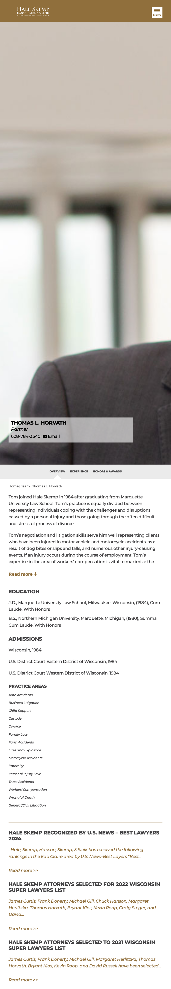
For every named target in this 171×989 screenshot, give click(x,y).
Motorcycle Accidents (27, 758)
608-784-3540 (25, 436)
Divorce (17, 726)
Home (14, 486)
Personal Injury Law (26, 774)
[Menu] (157, 12)
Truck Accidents (23, 782)
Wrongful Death (24, 797)
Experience (79, 471)
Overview (57, 471)
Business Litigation (26, 703)
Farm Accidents (23, 742)
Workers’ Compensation (30, 790)
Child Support (22, 711)
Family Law (20, 734)
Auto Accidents (22, 695)
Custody (17, 718)
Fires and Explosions (27, 750)
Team (25, 486)
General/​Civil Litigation (29, 805)
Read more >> (23, 871)
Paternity (18, 766)
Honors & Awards (107, 471)
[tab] (57, 472)
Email (51, 436)
